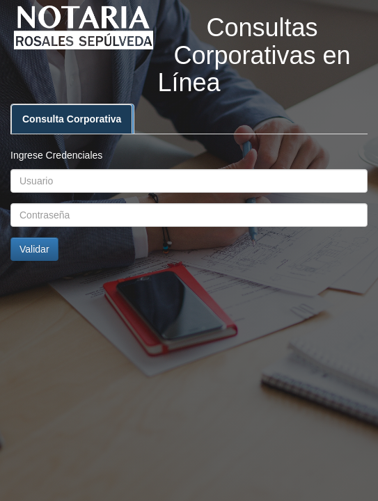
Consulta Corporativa (71, 119)
